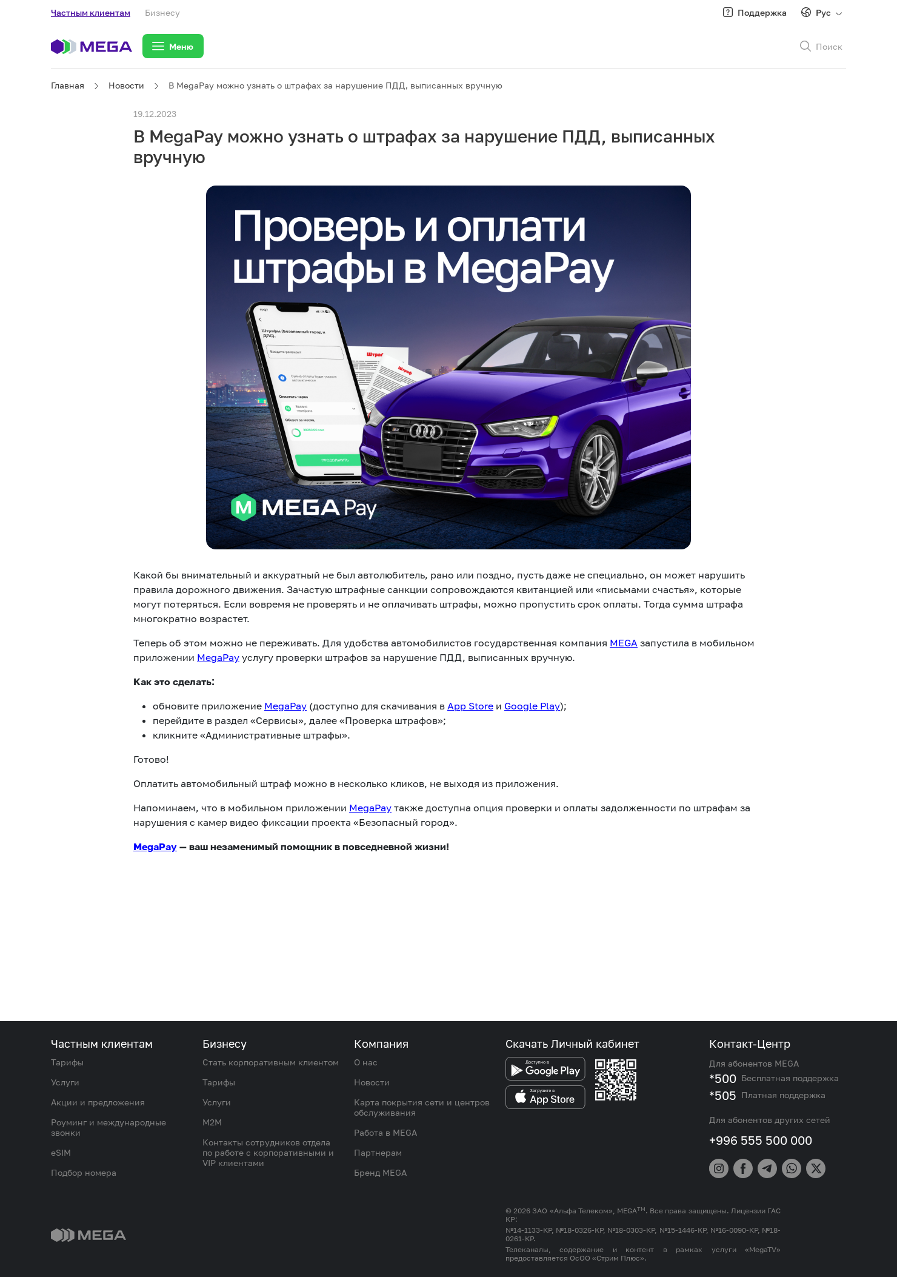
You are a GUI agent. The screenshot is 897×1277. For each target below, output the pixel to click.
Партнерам (378, 1152)
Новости (126, 85)
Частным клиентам (90, 12)
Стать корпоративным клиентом (270, 1062)
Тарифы (67, 1062)
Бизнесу (162, 12)
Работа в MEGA (385, 1132)
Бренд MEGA (380, 1172)
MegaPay (218, 657)
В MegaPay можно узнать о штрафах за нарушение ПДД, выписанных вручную (335, 85)
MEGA (624, 643)
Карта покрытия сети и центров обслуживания (422, 1107)
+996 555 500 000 (760, 1140)
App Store (470, 706)
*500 (722, 1078)
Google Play (532, 706)
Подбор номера (83, 1172)
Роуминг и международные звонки (108, 1127)
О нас (366, 1062)
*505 (722, 1095)
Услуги (65, 1082)
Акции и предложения (98, 1102)
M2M (212, 1122)
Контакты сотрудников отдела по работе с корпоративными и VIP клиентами (268, 1152)
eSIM (61, 1152)
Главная (67, 85)
